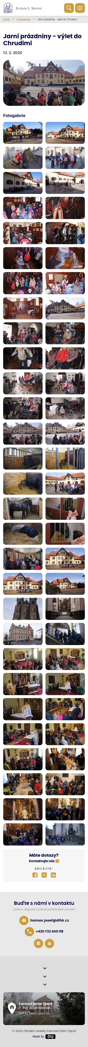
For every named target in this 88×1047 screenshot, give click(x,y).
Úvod (6, 19)
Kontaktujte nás (42, 861)
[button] (44, 968)
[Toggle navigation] (80, 8)
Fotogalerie (23, 19)
